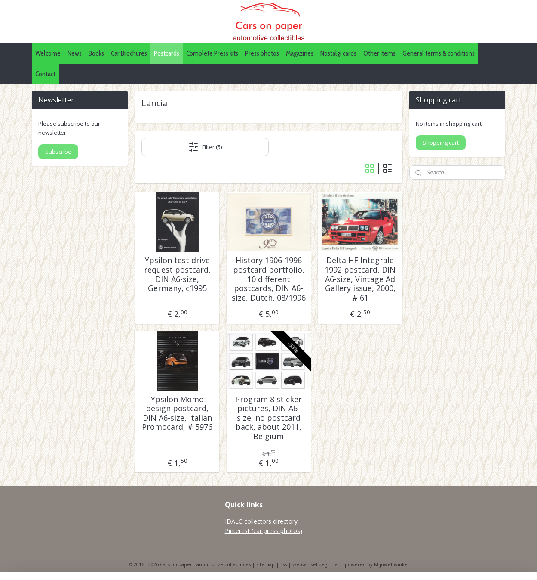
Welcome (48, 53)
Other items (379, 53)
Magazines (299, 53)
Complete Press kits (212, 53)
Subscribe (58, 151)
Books (96, 53)
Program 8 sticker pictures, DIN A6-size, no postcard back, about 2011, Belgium (268, 418)
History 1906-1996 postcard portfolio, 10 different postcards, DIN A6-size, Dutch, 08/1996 (268, 279)
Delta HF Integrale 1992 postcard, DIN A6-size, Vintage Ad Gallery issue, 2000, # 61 (360, 279)
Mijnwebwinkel (391, 564)
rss (283, 564)
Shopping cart (441, 142)
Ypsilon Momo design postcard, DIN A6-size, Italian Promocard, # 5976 (177, 413)
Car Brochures (129, 53)
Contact (45, 74)
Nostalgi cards (338, 53)
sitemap (265, 564)
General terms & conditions (438, 53)
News (75, 53)
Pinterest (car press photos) (263, 531)
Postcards (166, 53)
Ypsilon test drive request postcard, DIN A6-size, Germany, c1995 (177, 274)
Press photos (262, 53)
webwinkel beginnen (316, 564)
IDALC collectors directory (261, 521)
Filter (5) (205, 147)
